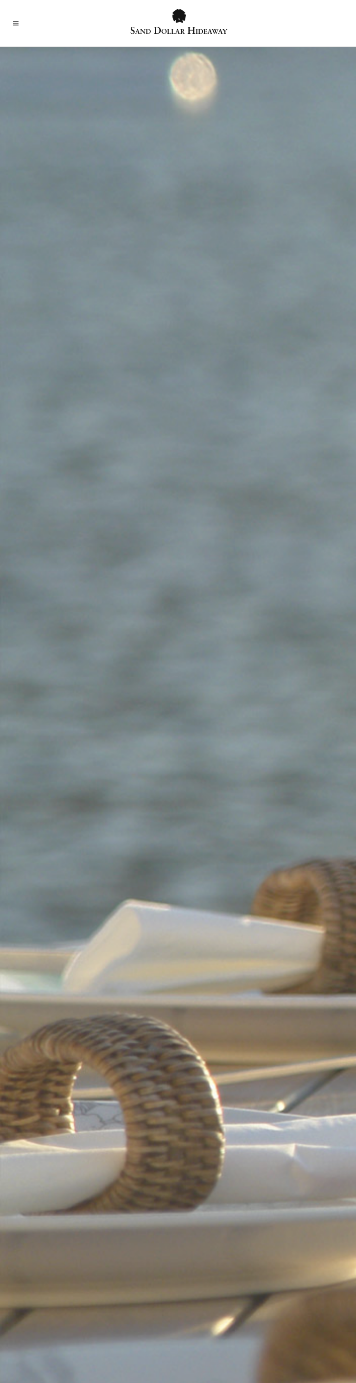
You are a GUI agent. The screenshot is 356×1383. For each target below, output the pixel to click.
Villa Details (88, 1322)
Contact (302, 1322)
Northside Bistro (41, 943)
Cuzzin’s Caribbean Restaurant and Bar (75, 830)
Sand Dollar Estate (251, 1322)
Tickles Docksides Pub (50, 695)
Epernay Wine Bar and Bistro (243, 672)
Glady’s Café (34, 875)
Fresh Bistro (33, 605)
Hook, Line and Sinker (48, 898)
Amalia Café (217, 605)
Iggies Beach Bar (41, 650)
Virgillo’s (212, 920)
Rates (204, 1322)
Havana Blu (216, 718)
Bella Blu (212, 650)
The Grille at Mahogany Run (58, 718)
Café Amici (215, 898)
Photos (173, 1322)
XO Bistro (214, 831)
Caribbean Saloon (42, 807)
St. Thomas (133, 1322)
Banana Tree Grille (227, 627)
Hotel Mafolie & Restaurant (242, 740)
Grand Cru (214, 695)
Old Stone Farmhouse (232, 785)
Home (50, 1322)
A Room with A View (230, 582)
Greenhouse (33, 627)
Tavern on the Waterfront (54, 988)
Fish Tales (29, 853)
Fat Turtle (29, 582)
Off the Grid (33, 966)
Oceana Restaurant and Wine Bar (250, 763)
